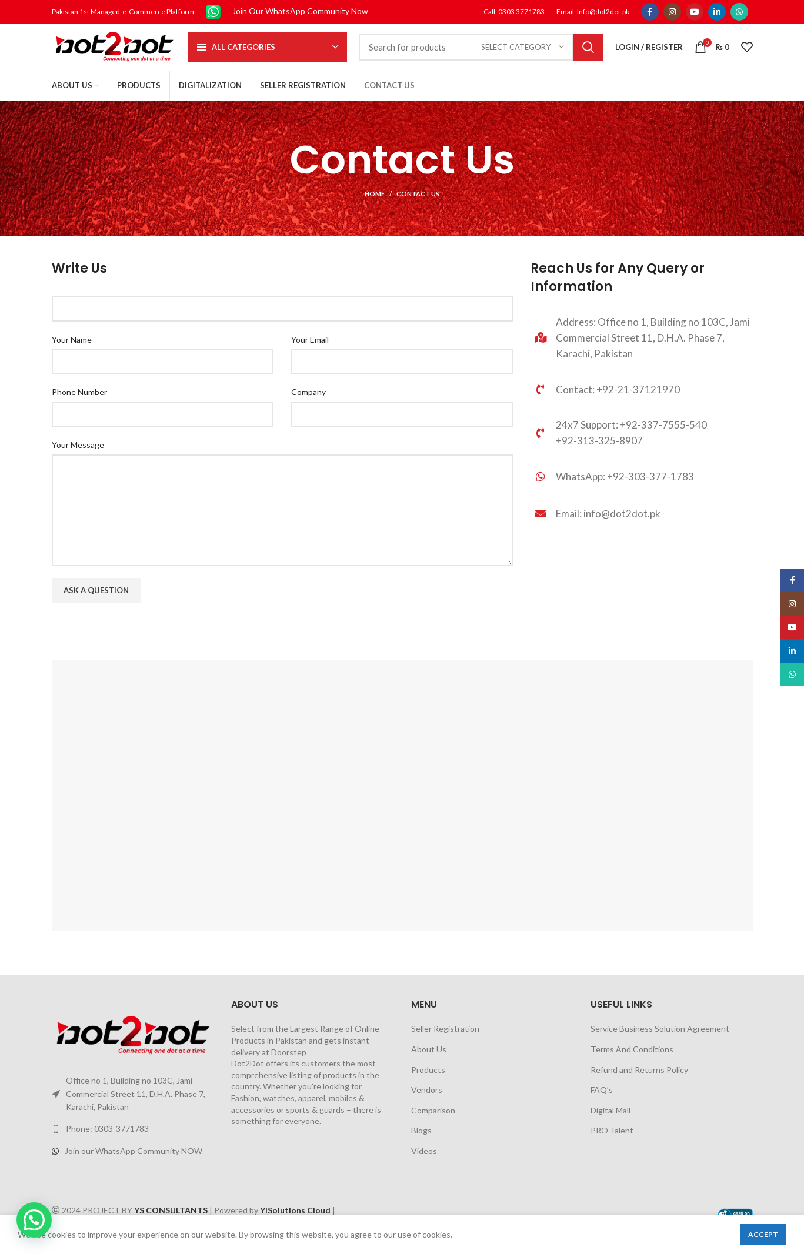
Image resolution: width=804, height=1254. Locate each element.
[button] (34, 1220)
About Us (428, 1065)
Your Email (310, 355)
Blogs (421, 1146)
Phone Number (79, 408)
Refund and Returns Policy (639, 1085)
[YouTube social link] (694, 12)
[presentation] (141, 653)
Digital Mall (610, 1126)
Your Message (78, 460)
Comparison (433, 1126)
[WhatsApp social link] (739, 12)
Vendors (426, 1106)
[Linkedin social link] (717, 12)
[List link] (641, 496)
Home (375, 209)
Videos (424, 1167)
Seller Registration (445, 1044)
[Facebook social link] (650, 12)
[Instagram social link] (672, 12)
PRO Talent (612, 1146)
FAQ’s (602, 1106)
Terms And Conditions (632, 1065)
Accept (763, 1234)
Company (308, 408)
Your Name (72, 355)
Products (428, 1085)
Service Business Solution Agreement (660, 1044)
